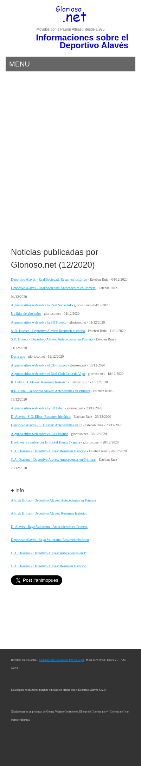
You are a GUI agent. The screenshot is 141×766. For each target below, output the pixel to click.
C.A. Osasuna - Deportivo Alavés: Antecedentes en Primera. (53, 459)
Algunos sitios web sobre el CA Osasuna (39, 434)
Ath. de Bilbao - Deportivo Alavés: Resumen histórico (49, 513)
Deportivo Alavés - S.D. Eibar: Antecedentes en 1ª (46, 425)
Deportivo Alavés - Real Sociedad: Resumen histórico (49, 279)
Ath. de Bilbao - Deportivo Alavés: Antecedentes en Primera (53, 500)
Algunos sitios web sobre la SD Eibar (37, 408)
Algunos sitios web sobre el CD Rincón (38, 365)
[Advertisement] (70, 161)
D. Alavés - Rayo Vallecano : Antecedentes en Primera (49, 527)
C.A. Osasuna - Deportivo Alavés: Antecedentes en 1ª (48, 553)
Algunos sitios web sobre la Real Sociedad (41, 305)
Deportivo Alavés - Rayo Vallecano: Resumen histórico (50, 540)
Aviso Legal (77, 660)
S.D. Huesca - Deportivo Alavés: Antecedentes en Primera (52, 339)
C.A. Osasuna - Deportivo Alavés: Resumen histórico (48, 451)
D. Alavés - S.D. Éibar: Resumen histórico (41, 417)
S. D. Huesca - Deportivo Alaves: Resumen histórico (48, 331)
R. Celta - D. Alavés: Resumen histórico (39, 382)
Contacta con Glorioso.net (54, 660)
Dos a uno (18, 356)
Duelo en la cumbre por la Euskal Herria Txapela (45, 442)
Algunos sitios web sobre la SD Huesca (38, 322)
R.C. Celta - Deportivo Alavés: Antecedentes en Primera (50, 391)
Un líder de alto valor (26, 313)
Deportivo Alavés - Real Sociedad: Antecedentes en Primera (53, 288)
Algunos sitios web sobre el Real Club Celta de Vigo (48, 374)
